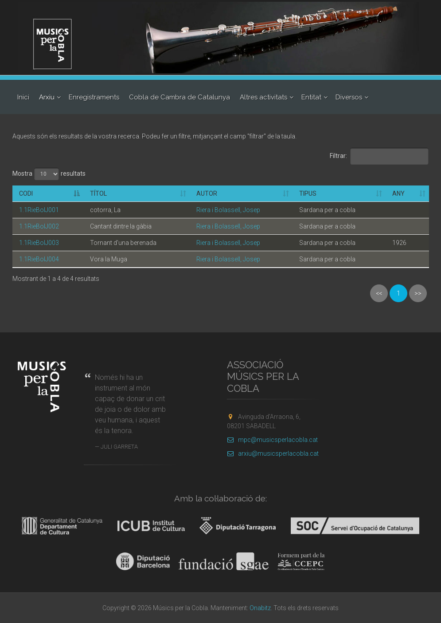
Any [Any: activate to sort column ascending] (398, 193)
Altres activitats (263, 97)
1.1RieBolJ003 (39, 242)
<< (379, 293)
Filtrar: (379, 156)
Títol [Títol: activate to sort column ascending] (98, 193)
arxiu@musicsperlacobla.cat (273, 453)
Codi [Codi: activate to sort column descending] (26, 193)
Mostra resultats (49, 174)
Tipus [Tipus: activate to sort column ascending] (307, 193)
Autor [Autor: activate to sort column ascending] (206, 193)
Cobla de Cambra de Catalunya (179, 97)
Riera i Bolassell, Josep (228, 209)
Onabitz (260, 607)
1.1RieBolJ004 (39, 259)
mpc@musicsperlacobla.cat (272, 439)
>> (417, 293)
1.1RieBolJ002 (39, 226)
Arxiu (47, 97)
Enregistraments (94, 97)
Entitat (311, 97)
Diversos (349, 97)
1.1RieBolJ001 (39, 209)
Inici (23, 97)
